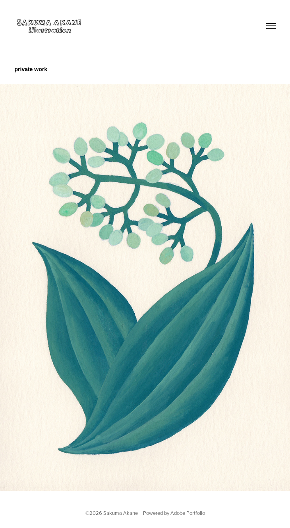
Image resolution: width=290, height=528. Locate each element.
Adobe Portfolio (187, 512)
